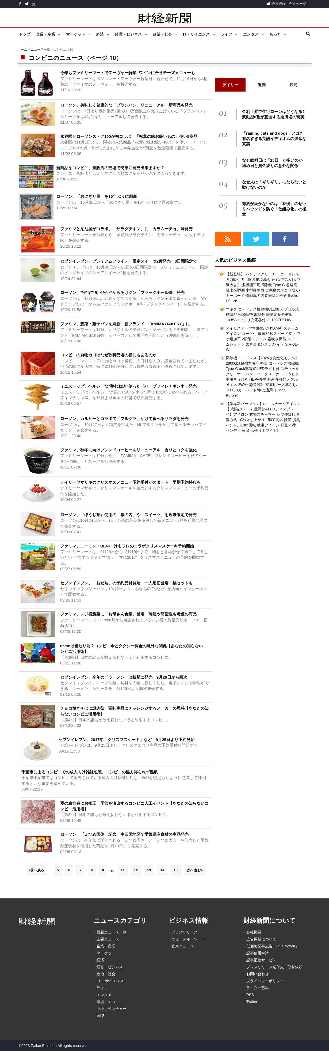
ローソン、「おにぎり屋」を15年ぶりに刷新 (96, 196)
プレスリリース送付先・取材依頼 (274, 967)
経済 (100, 34)
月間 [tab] (293, 85)
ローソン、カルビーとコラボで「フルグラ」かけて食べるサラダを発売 (124, 418)
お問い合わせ (257, 974)
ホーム (22, 49)
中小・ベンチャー (112, 1009)
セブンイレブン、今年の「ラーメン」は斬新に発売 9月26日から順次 (123, 677)
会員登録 (276, 4)
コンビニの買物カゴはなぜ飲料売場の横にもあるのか (108, 355)
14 (162, 870)
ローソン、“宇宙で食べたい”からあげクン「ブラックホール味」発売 (122, 292)
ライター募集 (257, 988)
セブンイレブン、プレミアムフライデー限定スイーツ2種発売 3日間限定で (128, 261)
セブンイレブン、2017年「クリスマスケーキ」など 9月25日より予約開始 (126, 739)
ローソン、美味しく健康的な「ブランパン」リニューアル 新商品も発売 (126, 105)
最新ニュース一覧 (112, 932)
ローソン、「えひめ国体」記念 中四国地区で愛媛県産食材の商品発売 (126, 834)
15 (175, 870)
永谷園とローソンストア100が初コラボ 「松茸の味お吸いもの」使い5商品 (128, 136)
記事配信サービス (261, 960)
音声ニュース (182, 946)
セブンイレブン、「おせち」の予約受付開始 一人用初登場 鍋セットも (126, 583)
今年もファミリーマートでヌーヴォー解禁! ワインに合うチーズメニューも (127, 72)
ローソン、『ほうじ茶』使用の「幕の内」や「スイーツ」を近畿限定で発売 (128, 514)
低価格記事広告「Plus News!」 (272, 946)
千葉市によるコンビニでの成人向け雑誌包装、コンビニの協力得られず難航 (89, 772)
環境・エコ (106, 1002)
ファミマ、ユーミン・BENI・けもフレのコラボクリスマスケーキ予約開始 (127, 546)
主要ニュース (108, 939)
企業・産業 (45, 34)
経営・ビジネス (128, 34)
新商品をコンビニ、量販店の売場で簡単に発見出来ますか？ (110, 167)
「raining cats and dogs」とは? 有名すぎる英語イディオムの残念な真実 (274, 138)
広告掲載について (261, 939)
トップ (24, 34)
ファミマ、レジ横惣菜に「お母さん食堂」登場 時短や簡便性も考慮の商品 (128, 614)
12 (136, 870)
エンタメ (251, 34)
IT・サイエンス (196, 34)
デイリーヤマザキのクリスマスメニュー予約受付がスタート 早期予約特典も (130, 482)
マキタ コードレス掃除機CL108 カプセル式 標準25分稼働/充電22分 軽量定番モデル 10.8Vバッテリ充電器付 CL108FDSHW (262, 314)
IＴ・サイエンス (110, 981)
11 (122, 870)
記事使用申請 (257, 953)
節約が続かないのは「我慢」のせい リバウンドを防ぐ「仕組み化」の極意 (276, 209)
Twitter (251, 1002)
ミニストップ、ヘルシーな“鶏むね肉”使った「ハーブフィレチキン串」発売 (128, 386)
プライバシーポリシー (265, 981)
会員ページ (297, 4)
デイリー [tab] (230, 85)
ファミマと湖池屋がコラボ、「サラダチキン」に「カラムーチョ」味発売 (126, 228)
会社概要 (253, 932)
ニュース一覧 (40, 49)
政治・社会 (162, 34)
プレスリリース (184, 932)
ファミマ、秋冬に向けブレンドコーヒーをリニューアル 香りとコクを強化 (128, 450)
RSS (250, 995)
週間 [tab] (262, 85)
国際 (100, 1016)
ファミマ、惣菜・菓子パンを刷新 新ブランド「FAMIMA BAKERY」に (125, 324)
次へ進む (194, 870)
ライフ (226, 34)
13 (149, 870)
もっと (275, 34)
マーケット (76, 34)
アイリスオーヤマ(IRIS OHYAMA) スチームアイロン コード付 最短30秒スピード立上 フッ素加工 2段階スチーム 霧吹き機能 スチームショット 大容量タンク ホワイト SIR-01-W (263, 339)
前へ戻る (36, 870)
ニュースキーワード (188, 939)
